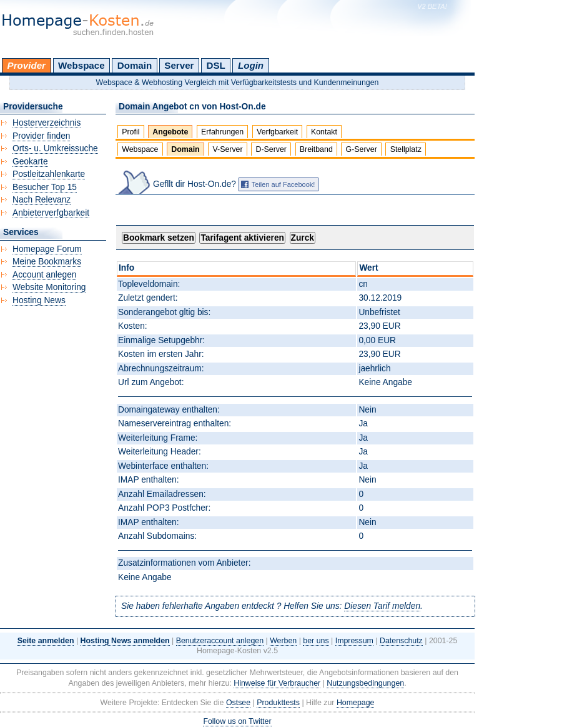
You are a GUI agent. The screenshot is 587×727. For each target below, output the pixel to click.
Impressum (354, 640)
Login (251, 65)
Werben (283, 640)
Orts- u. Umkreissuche (55, 148)
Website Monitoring (49, 287)
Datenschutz (401, 640)
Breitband (316, 149)
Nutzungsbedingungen (365, 683)
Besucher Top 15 (44, 187)
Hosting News (39, 300)
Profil (130, 132)
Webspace (81, 65)
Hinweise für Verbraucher (277, 683)
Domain (134, 65)
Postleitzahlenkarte (48, 174)
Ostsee (238, 702)
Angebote (170, 132)
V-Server (227, 149)
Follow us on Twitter (237, 721)
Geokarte (30, 161)
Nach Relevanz (41, 199)
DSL (216, 65)
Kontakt (324, 132)
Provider (26, 65)
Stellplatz (406, 149)
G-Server (361, 149)
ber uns (315, 640)
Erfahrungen (222, 132)
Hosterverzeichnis (46, 123)
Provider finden (41, 136)
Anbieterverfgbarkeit (50, 213)
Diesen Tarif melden (382, 606)
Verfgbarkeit (277, 132)
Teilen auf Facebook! (283, 184)
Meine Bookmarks (46, 261)
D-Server (271, 149)
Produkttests (278, 702)
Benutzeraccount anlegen (220, 640)
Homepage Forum (47, 249)
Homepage (356, 702)
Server (179, 65)
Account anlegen (44, 274)
